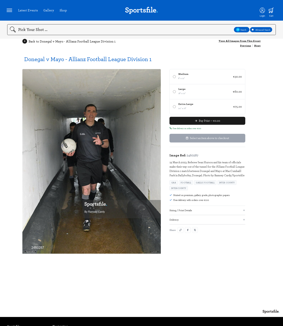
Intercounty (178, 189)
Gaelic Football (205, 183)
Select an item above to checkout (207, 139)
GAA (173, 183)
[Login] (261, 11)
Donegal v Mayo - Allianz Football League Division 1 (88, 60)
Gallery (49, 10)
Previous (245, 46)
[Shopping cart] (270, 11)
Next (257, 46)
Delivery (207, 220)
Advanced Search (261, 30)
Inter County (227, 183)
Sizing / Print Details (207, 211)
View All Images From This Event (240, 42)
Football (186, 183)
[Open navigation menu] (10, 11)
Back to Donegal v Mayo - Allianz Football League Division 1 (69, 42)
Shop (64, 10)
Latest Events (28, 10)
